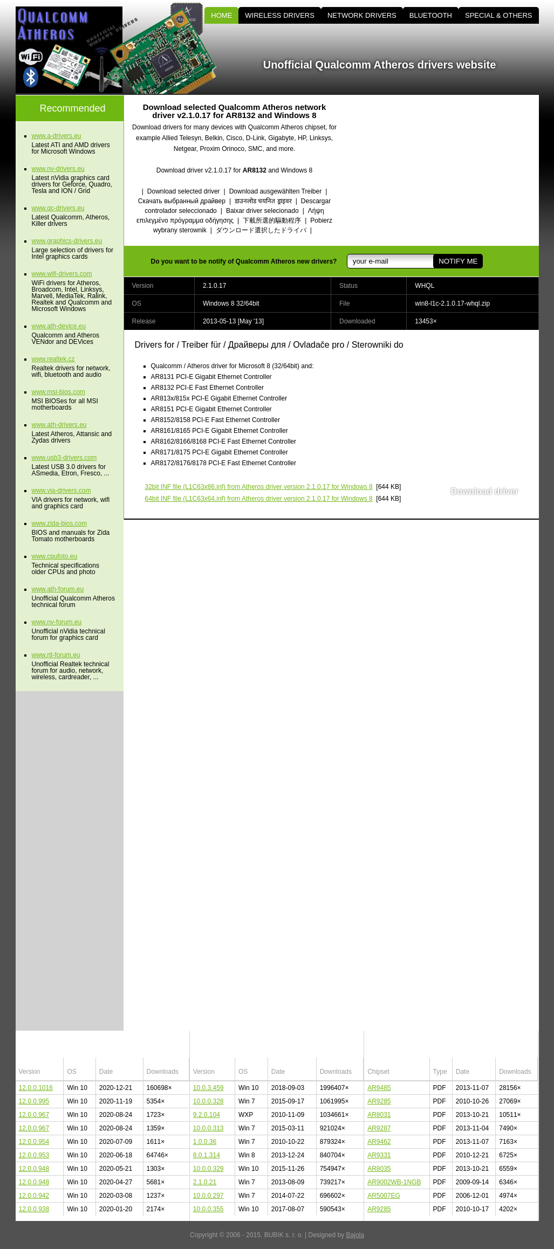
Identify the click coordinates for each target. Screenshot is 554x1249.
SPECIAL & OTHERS (498, 15)
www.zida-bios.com (59, 523)
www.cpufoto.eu (55, 556)
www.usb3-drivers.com (64, 457)
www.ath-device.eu (59, 326)
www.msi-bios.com (58, 392)
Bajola (355, 1235)
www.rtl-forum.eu (56, 655)
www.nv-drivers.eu (58, 168)
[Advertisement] (447, 170)
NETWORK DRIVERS (361, 15)
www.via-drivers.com (61, 490)
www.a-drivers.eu (56, 136)
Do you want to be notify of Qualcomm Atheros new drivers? (244, 261)
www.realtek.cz (53, 359)
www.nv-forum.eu (57, 622)
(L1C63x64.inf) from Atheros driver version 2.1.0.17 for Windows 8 (259, 498)
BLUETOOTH (430, 15)
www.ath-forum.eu (58, 589)
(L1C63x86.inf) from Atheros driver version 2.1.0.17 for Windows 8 (259, 487)
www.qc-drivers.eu (58, 208)
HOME (221, 15)
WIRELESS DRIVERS (279, 15)
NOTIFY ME (458, 261)
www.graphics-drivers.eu (67, 241)
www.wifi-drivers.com (62, 274)
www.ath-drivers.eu (59, 425)
